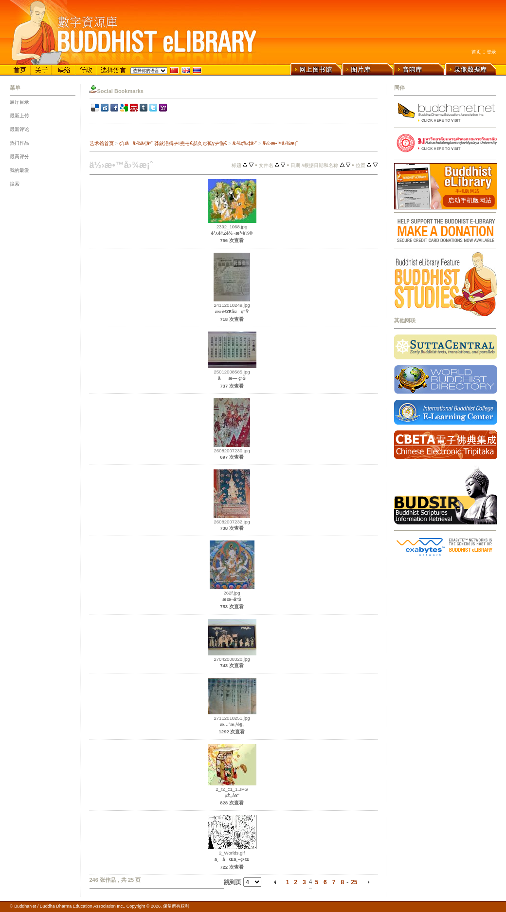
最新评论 (19, 129)
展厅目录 (19, 102)
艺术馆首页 (102, 143)
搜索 (14, 183)
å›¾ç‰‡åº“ (245, 143)
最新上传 (19, 115)
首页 (476, 52)
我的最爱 (19, 170)
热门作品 (19, 143)
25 (354, 882)
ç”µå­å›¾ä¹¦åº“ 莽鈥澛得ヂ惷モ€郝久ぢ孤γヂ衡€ (173, 143)
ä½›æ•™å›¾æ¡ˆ (280, 143)
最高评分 (19, 156)
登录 (491, 52)
